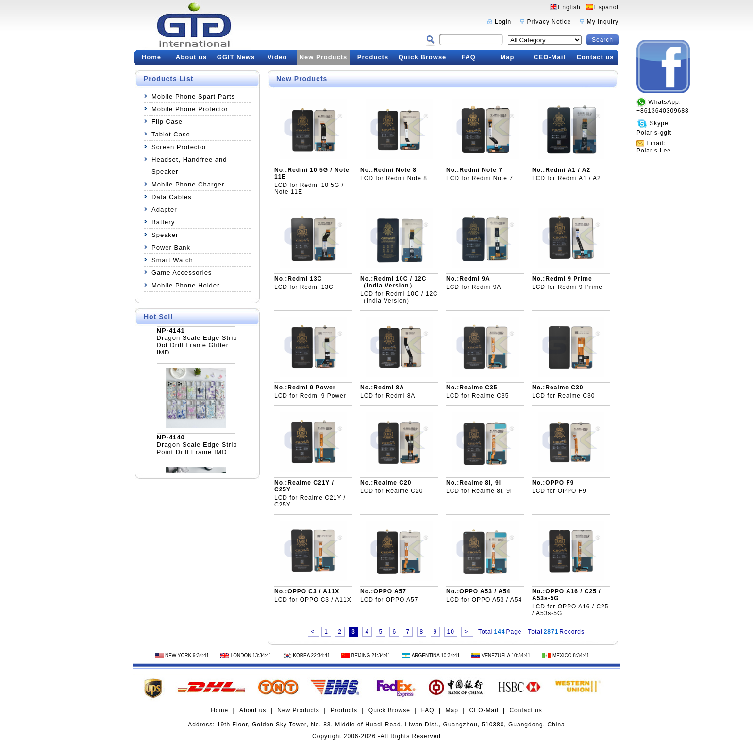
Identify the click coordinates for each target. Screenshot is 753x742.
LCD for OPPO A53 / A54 (484, 599)
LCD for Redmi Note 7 (479, 178)
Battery (163, 222)
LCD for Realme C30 (563, 395)
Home (151, 57)
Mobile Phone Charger (187, 184)
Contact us (595, 57)
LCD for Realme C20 (391, 491)
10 (450, 631)
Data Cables (171, 197)
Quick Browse (423, 57)
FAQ (468, 57)
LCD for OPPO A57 (389, 599)
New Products (324, 57)
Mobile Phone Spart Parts (193, 96)
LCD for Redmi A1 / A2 (566, 178)
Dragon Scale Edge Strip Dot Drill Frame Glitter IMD (197, 347)
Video (277, 57)
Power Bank (170, 247)
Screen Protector (179, 147)
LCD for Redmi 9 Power (310, 395)
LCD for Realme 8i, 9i (479, 491)
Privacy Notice (549, 21)
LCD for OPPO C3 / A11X (312, 599)
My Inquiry (603, 21)
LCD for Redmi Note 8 (393, 178)
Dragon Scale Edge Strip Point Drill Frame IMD (197, 450)
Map (508, 57)
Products (372, 57)
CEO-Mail (550, 57)
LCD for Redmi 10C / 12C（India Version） (399, 297)
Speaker (164, 234)
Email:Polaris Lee (653, 147)
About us (191, 57)
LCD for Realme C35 (477, 395)
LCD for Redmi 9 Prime (567, 287)
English (569, 7)
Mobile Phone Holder (185, 285)
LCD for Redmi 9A (473, 287)
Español (606, 7)
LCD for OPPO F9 (559, 491)
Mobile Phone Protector (189, 109)
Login (503, 21)
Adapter (164, 209)
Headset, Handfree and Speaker (189, 165)
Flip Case (167, 121)
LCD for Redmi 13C (304, 287)
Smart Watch (172, 260)
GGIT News (236, 57)
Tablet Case (170, 134)
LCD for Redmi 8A (387, 395)
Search (602, 39)
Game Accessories (181, 272)
